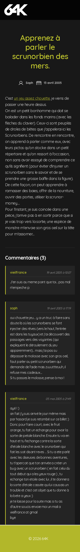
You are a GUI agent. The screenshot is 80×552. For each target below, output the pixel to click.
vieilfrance (18, 272)
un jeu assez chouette (32, 98)
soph (13, 308)
